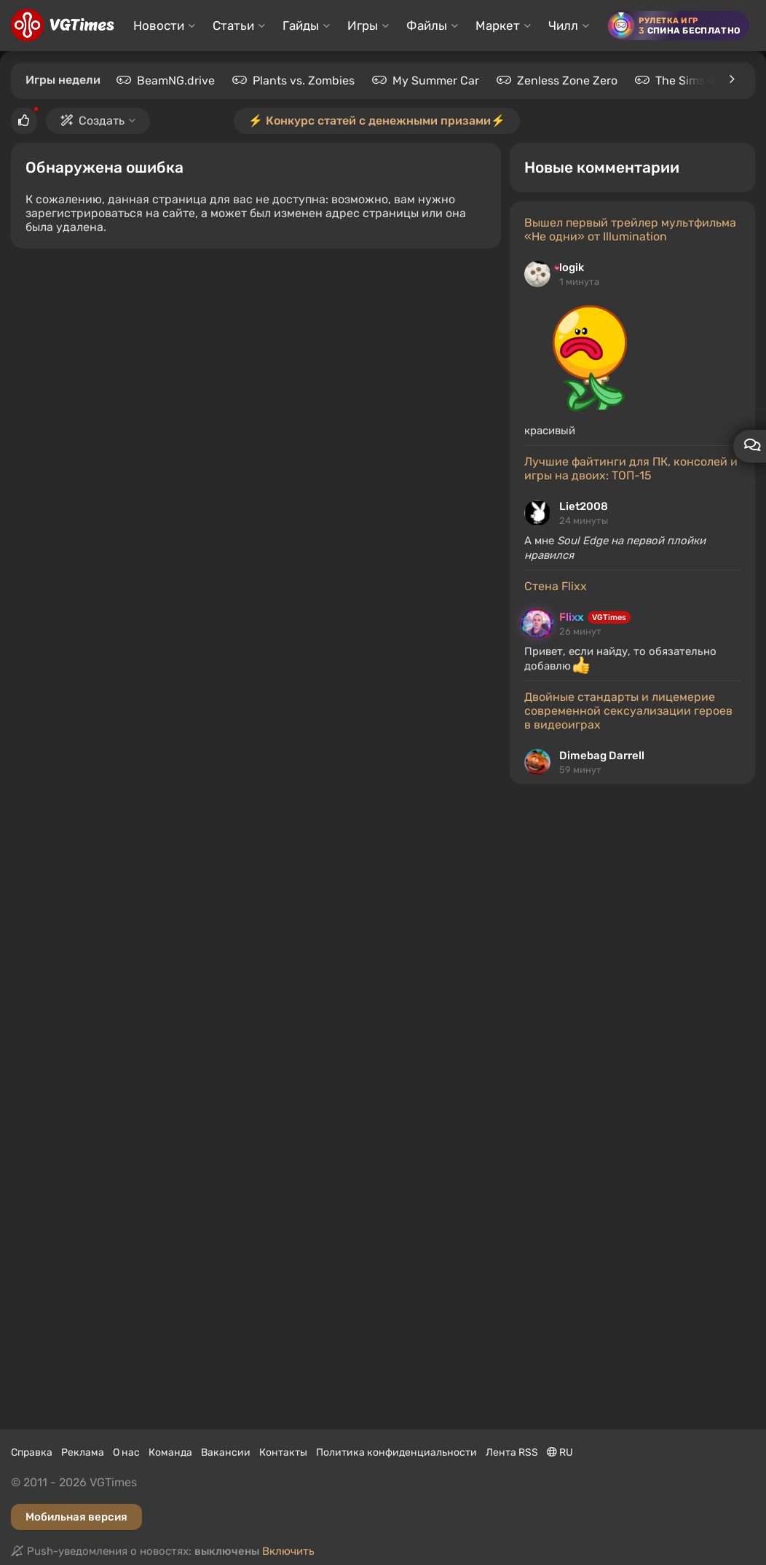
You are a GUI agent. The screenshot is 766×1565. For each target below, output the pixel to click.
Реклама (82, 1452)
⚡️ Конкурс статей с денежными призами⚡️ (376, 121)
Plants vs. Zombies (304, 80)
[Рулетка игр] (678, 25)
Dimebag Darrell (601, 755)
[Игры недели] (731, 79)
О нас (126, 1452)
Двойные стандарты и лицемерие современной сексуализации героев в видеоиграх (628, 710)
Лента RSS (512, 1452)
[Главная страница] (62, 25)
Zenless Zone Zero (567, 80)
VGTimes (609, 617)
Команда (170, 1452)
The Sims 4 (685, 80)
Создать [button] (97, 121)
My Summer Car (435, 80)
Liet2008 (583, 506)
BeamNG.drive (176, 80)
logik (571, 267)
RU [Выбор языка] (560, 1452)
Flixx (571, 617)
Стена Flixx (555, 586)
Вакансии (225, 1452)
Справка (31, 1452)
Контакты (283, 1452)
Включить (288, 1551)
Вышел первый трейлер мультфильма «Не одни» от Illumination (630, 229)
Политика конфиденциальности (396, 1452)
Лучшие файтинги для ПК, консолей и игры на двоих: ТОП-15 (631, 468)
